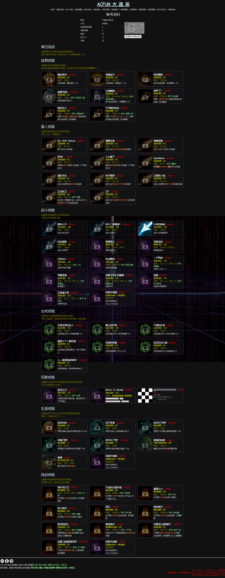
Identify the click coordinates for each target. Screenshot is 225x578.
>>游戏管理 (151, 9)
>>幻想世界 (133, 9)
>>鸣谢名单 (171, 9)
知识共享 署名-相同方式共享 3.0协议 (50, 564)
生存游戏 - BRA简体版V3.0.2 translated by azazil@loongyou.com (196, 572)
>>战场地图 (78, 9)
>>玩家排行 (114, 9)
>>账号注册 (59, 9)
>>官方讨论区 (161, 9)
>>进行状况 (87, 9)
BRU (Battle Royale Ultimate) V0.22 (208, 574)
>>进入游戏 (69, 9)
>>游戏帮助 (124, 9)
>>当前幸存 (96, 9)
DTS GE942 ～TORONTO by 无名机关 (208, 570)
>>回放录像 (142, 9)
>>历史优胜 (105, 9)
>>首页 (52, 9)
